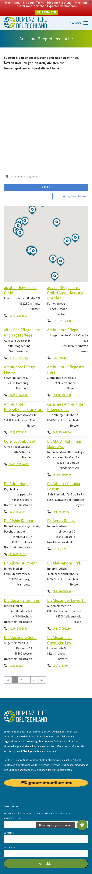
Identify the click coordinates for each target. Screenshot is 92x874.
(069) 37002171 (18, 425)
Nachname (10, 840)
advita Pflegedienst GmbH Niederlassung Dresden (65, 286)
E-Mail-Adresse (12, 811)
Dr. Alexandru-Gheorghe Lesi (59, 633)
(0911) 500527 (60, 505)
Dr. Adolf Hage (16, 477)
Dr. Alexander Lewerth (66, 593)
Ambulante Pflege (62, 323)
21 (34, 673)
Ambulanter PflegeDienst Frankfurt (23, 400)
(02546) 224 (58, 542)
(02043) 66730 (17, 547)
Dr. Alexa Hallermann (22, 593)
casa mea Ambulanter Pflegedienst (66, 400)
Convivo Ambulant (20, 434)
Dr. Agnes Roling (61, 514)
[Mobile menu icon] (79, 16)
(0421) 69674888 (18, 457)
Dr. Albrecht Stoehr (20, 556)
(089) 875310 (59, 659)
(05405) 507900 (61, 468)
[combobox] (46, 170)
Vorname (9, 826)
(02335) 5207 (16, 659)
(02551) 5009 (16, 505)
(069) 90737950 (61, 584)
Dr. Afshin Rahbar (19, 514)
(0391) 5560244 (18, 351)
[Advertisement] (46, 118)
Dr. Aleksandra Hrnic (64, 556)
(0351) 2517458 (61, 314)
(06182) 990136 (61, 622)
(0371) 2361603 (18, 309)
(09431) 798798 (61, 388)
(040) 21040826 (18, 388)
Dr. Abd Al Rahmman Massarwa (64, 437)
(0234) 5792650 (18, 622)
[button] (82, 825)
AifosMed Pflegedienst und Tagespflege (23, 326)
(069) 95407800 (61, 425)
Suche (46, 180)
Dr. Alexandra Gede (20, 630)
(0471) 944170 (60, 351)
